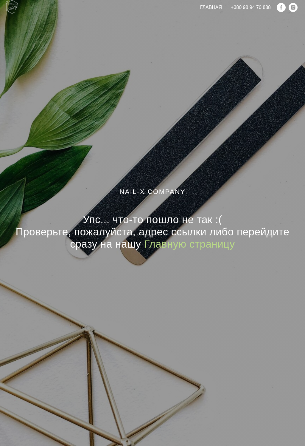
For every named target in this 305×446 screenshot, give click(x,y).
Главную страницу (189, 244)
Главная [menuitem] (211, 7)
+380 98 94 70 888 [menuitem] (251, 7)
